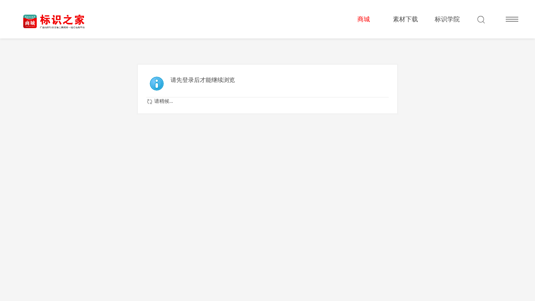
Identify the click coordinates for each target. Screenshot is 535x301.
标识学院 (447, 19)
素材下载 (405, 19)
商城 (363, 19)
